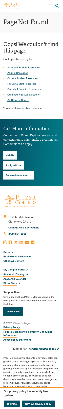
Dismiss (12, 403)
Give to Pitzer (13, 311)
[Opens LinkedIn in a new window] (21, 242)
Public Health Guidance (17, 256)
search (23, 108)
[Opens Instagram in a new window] (5, 242)
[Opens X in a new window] (16, 242)
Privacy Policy (11, 327)
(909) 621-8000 (17, 233)
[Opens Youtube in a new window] (27, 242)
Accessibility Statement (17, 339)
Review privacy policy (38, 403)
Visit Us (10, 155)
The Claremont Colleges (41, 348)
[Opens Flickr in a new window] (32, 242)
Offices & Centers (13, 261)
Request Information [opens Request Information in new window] (17, 175)
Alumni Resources (17, 73)
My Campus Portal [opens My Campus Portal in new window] (14, 269)
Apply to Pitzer (14, 165)
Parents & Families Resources (24, 89)
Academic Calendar (14, 278)
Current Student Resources (22, 78)
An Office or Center (18, 100)
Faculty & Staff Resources (21, 83)
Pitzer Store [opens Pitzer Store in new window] (10, 283)
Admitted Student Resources (23, 67)
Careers (8, 252)
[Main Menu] (49, 6)
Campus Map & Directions (23, 227)
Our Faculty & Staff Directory (23, 94)
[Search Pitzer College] (57, 6)
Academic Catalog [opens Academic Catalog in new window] (14, 274)
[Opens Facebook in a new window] (10, 242)
